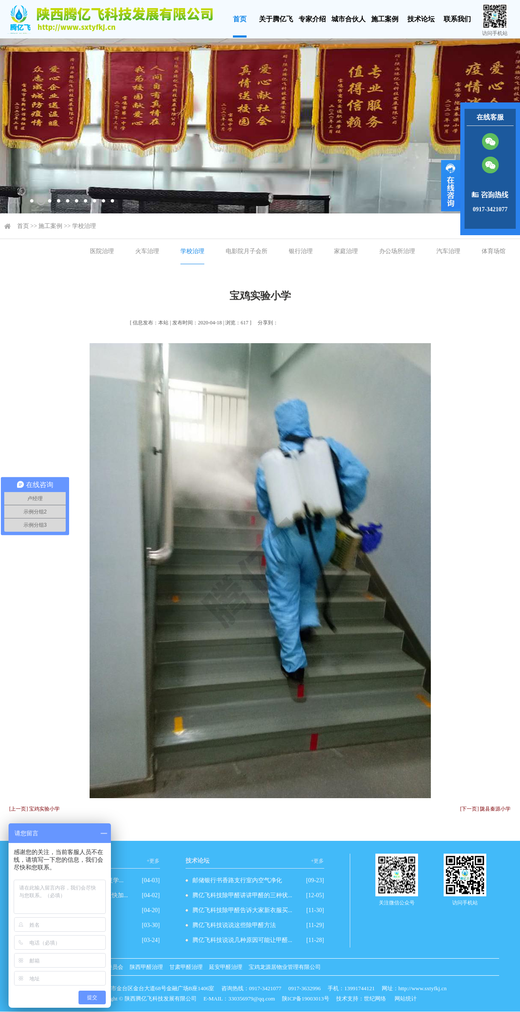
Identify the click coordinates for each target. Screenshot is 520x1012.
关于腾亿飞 (276, 19)
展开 (450, 185)
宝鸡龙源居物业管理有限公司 (285, 967)
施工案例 (384, 19)
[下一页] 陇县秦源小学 (485, 809)
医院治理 (102, 251)
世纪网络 (375, 998)
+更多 (153, 861)
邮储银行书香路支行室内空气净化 (237, 880)
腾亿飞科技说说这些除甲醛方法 (234, 925)
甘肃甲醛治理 (186, 967)
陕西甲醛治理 (146, 967)
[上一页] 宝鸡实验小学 (34, 809)
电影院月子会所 (246, 251)
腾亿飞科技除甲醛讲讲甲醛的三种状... (242, 895)
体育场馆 (493, 251)
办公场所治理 (397, 251)
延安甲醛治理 (225, 967)
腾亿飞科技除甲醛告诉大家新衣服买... (242, 910)
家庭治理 (346, 251)
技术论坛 (421, 19)
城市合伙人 (348, 19)
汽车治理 (448, 251)
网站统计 (406, 998)
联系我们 (457, 19)
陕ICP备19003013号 (305, 998)
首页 (240, 19)
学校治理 (84, 226)
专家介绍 (312, 19)
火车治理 (147, 251)
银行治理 (301, 251)
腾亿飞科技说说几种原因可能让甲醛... (242, 940)
